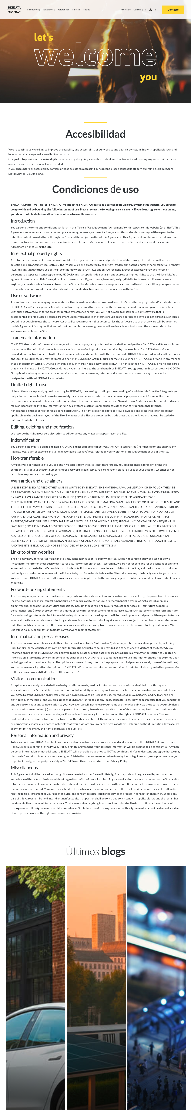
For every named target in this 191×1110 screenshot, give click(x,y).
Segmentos (33, 9)
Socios (86, 9)
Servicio (76, 9)
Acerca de (126, 9)
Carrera (138, 9)
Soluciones (48, 9)
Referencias (63, 9)
